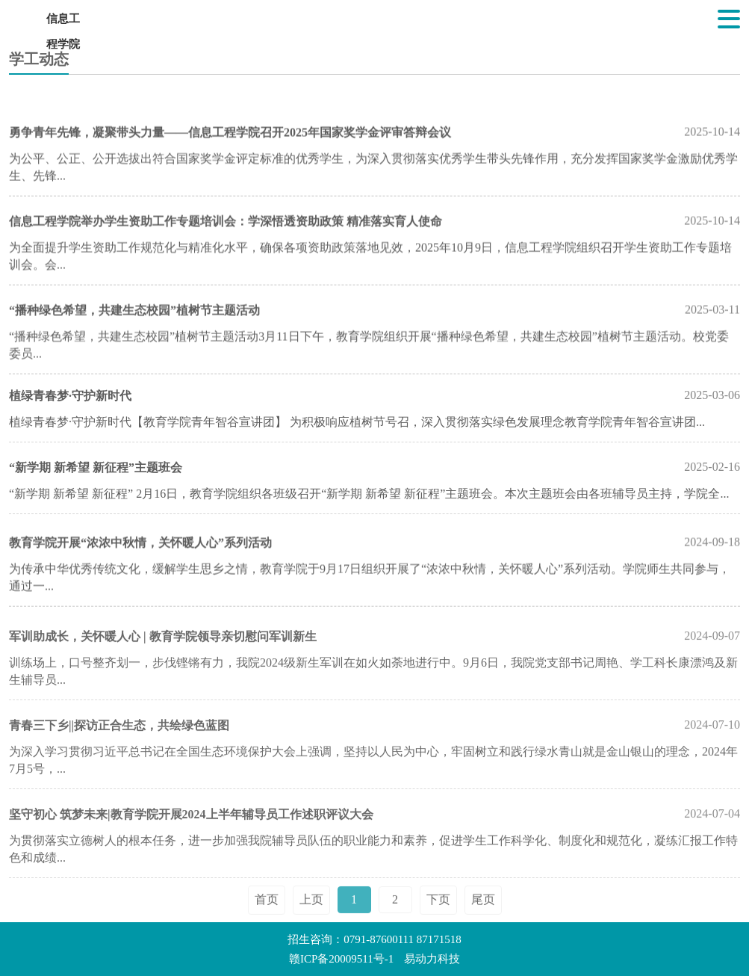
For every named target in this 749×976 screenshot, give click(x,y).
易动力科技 (432, 959)
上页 (311, 912)
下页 (438, 912)
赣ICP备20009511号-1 (341, 959)
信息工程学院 (63, 22)
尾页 (483, 912)
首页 (267, 912)
